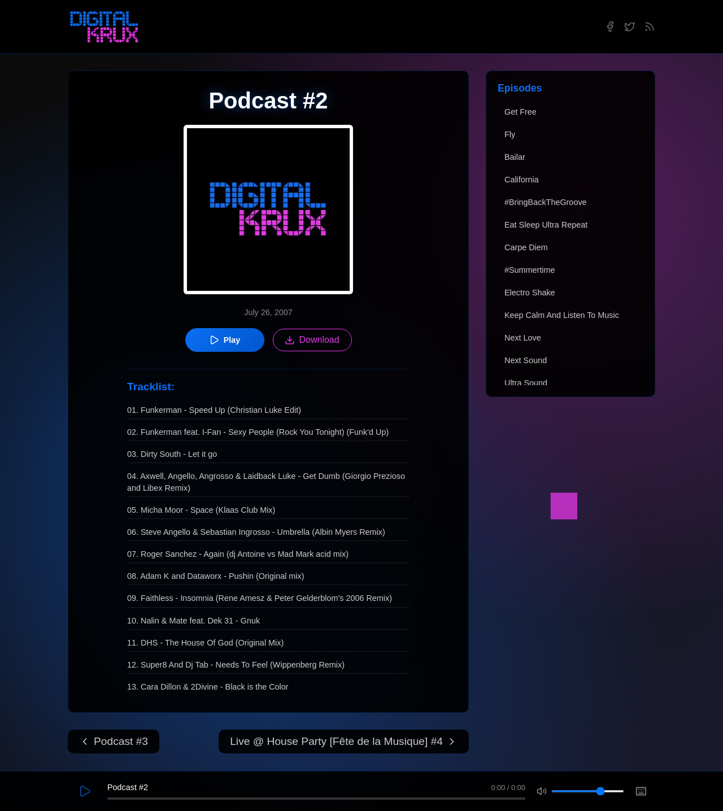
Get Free (520, 111)
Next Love (522, 337)
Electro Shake (529, 292)
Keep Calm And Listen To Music (561, 315)
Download (312, 340)
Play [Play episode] (225, 340)
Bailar (514, 157)
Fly (509, 134)
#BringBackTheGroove (545, 202)
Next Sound (525, 360)
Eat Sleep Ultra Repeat (545, 224)
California (521, 179)
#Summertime (529, 269)
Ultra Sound (525, 382)
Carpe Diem (526, 247)
